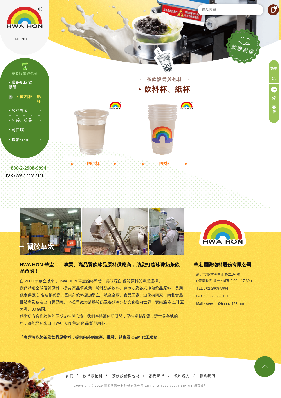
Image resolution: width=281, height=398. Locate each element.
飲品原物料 (93, 376)
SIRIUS (187, 385)
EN (273, 78)
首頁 (70, 376)
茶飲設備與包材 (126, 376)
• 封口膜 (16, 130)
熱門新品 (157, 376)
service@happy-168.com (225, 304)
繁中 (273, 68)
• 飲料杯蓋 (18, 110)
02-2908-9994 (217, 288)
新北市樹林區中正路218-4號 (218, 274)
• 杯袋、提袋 (20, 120)
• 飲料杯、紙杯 (29, 99)
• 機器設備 (18, 139)
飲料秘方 (182, 376)
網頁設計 (200, 385)
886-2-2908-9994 (28, 168)
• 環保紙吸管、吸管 (22, 84)
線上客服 (274, 105)
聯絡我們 (207, 376)
